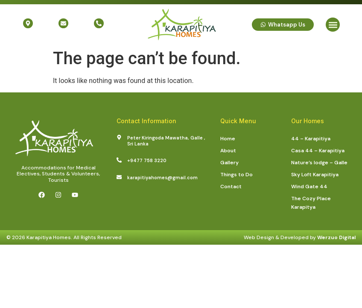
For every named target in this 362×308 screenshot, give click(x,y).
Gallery (229, 162)
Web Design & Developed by (300, 237)
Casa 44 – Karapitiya (317, 150)
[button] (333, 25)
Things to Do (236, 174)
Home (227, 138)
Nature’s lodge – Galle (319, 162)
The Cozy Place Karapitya (311, 202)
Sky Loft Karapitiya (315, 174)
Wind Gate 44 (309, 186)
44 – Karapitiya (310, 138)
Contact (231, 186)
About (228, 150)
